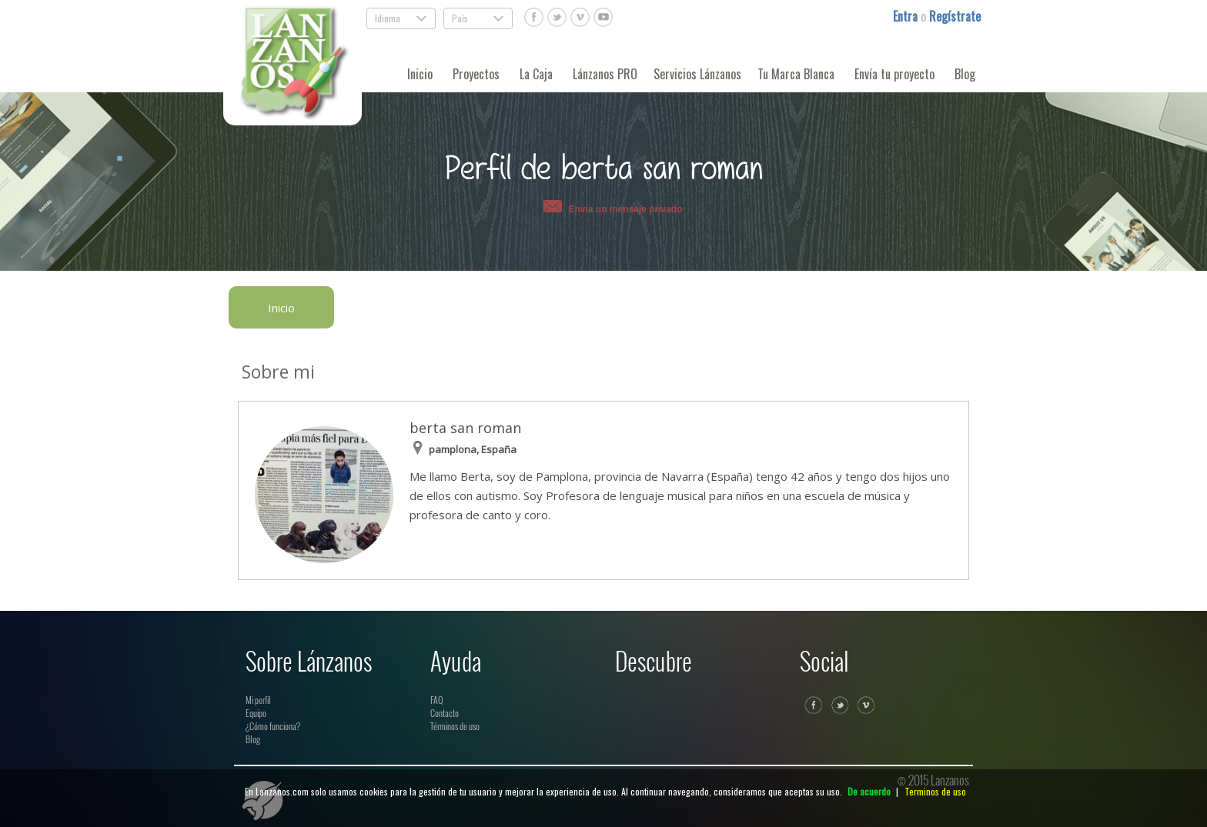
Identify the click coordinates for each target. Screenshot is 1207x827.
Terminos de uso (935, 791)
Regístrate (955, 16)
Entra (907, 16)
